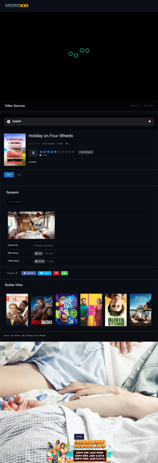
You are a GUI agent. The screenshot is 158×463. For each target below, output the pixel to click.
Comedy (32, 162)
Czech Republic (14, 201)
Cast (19, 174)
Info (9, 174)
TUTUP (79, 436)
